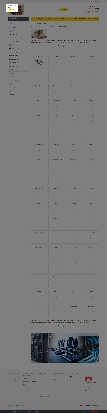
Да (10, 9)
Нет (13, 9)
